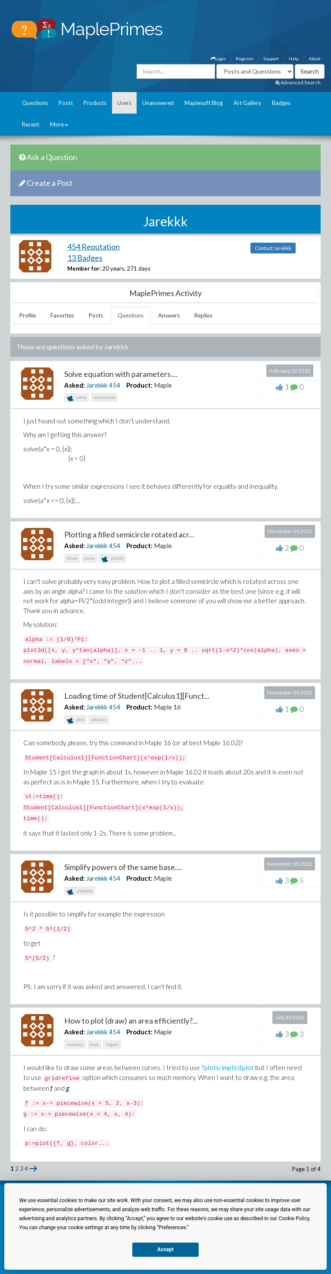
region (112, 1044)
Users (124, 102)
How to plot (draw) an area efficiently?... (131, 1020)
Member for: (84, 268)
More (59, 124)
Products (95, 102)
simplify (80, 891)
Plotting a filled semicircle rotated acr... (129, 534)
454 (114, 385)
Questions (35, 102)
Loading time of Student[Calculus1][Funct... (136, 695)
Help (294, 58)
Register (244, 58)
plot (75, 720)
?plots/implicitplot (227, 1067)
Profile (27, 315)
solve (77, 398)
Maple (163, 385)
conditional (104, 397)
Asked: (74, 385)
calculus (98, 719)
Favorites (62, 315)
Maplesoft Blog (203, 102)
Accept (165, 1249)
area (94, 1044)
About (315, 58)
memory (75, 1044)
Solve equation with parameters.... (121, 374)
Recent (30, 124)
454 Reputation (93, 246)
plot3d (112, 559)
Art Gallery (247, 102)
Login (218, 58)
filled (72, 558)
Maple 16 (167, 707)
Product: (139, 385)
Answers (169, 315)
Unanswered (158, 102)
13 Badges (85, 257)
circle (89, 558)
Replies (203, 315)
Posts (66, 102)
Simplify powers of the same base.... (123, 867)
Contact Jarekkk (273, 248)
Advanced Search (298, 82)
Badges (281, 102)
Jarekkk (96, 385)
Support (271, 58)
